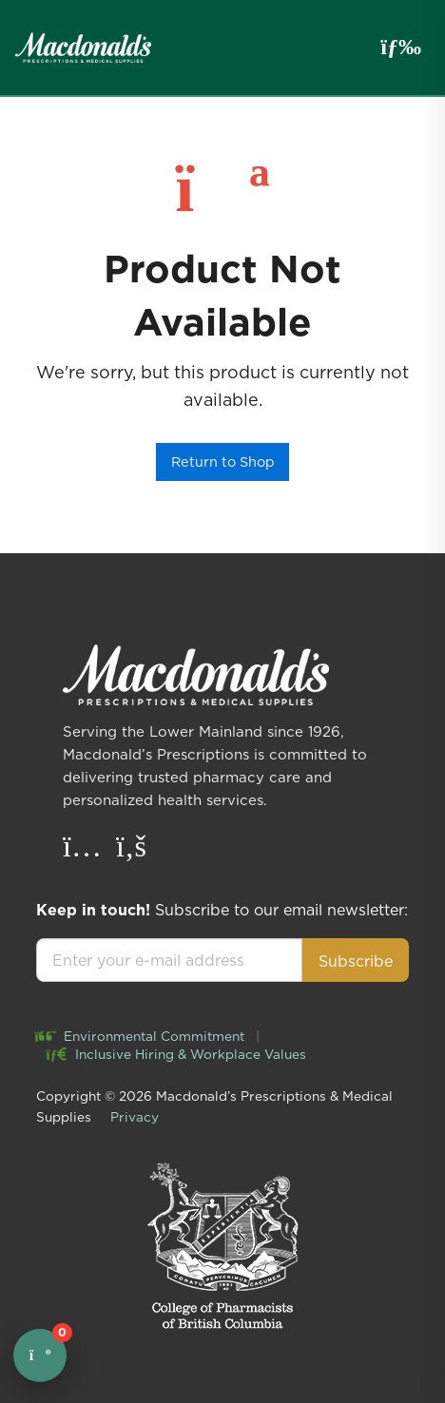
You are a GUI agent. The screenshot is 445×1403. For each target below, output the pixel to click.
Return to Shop (223, 461)
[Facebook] (131, 850)
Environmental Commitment (140, 1036)
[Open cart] (40, 1355)
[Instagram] (84, 850)
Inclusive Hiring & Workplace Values (177, 1054)
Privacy (134, 1116)
